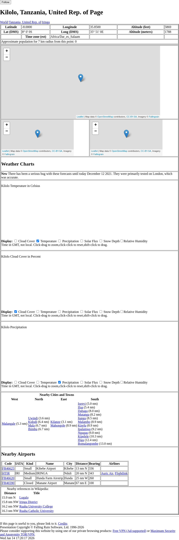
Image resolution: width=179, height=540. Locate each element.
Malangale (9, 423)
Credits (62, 523)
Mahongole (58, 425)
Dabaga (83, 411)
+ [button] (6, 51)
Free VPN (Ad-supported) (129, 531)
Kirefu (82, 425)
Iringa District (28, 502)
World (4, 22)
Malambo (84, 422)
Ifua (80, 407)
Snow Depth (111, 241)
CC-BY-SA (131, 116)
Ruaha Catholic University (36, 511)
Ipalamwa (84, 429)
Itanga (82, 418)
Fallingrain (154, 116)
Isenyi (82, 403)
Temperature (48, 241)
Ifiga (81, 440)
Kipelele (83, 436)
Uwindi (33, 418)
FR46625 (8, 468)
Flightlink (121, 473)
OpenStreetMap (105, 116)
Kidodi (32, 422)
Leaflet (80, 116)
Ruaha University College (36, 506)
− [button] (6, 58)
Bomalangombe (88, 443)
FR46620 (8, 478)
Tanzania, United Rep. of (25, 22)
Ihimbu (32, 429)
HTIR (6, 473)
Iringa (46, 22)
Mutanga (83, 414)
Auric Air (107, 473)
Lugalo (23, 497)
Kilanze (56, 422)
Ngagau (83, 432)
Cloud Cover (26, 241)
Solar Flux (91, 241)
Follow (5, 2)
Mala (31, 425)
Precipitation (70, 241)
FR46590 (8, 483)
